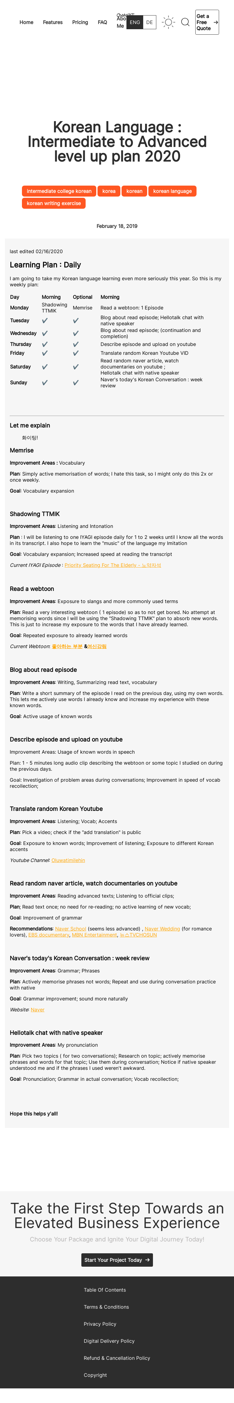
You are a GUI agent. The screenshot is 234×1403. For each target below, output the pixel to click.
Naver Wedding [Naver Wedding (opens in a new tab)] (162, 929)
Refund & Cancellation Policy (117, 1358)
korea (108, 191)
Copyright (95, 1375)
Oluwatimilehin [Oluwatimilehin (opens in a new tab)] (68, 860)
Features (52, 22)
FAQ (102, 22)
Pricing (80, 22)
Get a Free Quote (204, 22)
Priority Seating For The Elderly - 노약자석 (113, 565)
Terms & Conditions (106, 1307)
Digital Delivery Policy (109, 1341)
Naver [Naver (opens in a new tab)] (37, 1010)
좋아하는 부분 (67, 646)
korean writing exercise (54, 203)
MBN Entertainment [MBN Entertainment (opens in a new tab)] (94, 935)
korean (134, 191)
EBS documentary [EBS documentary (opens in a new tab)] (48, 935)
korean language (172, 191)
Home (26, 22)
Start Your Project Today (113, 1260)
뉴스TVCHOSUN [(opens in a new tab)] (138, 935)
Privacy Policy (100, 1324)
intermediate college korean (59, 191)
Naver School (70, 929)
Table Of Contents (105, 1290)
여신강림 (97, 646)
